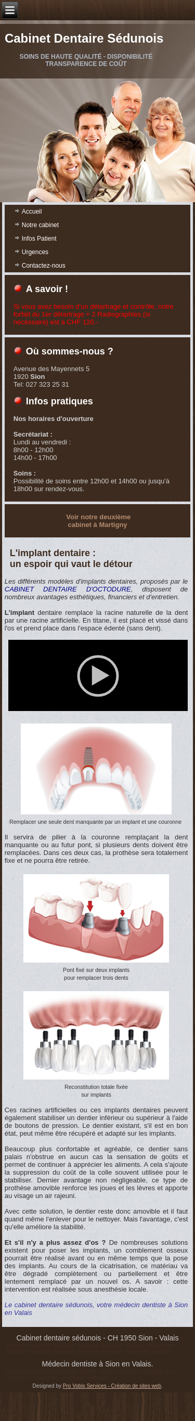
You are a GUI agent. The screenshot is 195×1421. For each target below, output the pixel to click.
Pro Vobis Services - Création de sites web (112, 1414)
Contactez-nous (44, 265)
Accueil (32, 211)
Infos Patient (39, 238)
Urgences (35, 252)
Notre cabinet (40, 225)
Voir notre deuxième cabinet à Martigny (98, 521)
